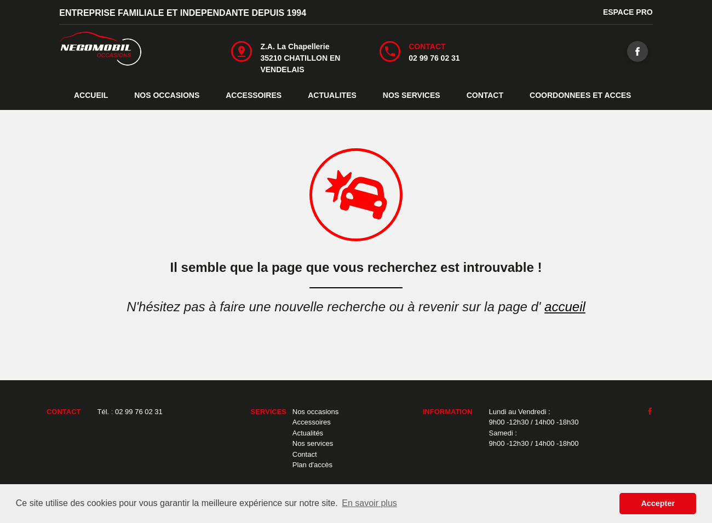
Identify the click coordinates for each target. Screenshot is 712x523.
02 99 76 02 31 (434, 58)
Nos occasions (315, 412)
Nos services (312, 443)
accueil (564, 306)
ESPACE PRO (628, 12)
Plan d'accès (312, 465)
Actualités (307, 433)
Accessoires (311, 422)
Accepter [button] (658, 503)
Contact (304, 454)
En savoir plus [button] (369, 503)
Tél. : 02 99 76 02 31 (130, 412)
